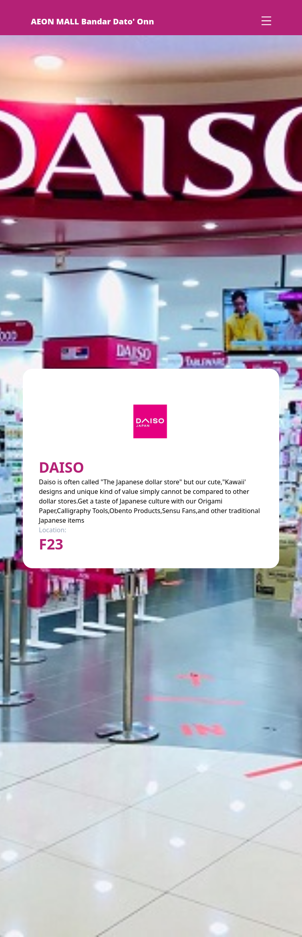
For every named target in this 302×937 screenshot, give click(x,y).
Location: (52, 529)
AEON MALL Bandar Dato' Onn (92, 21)
